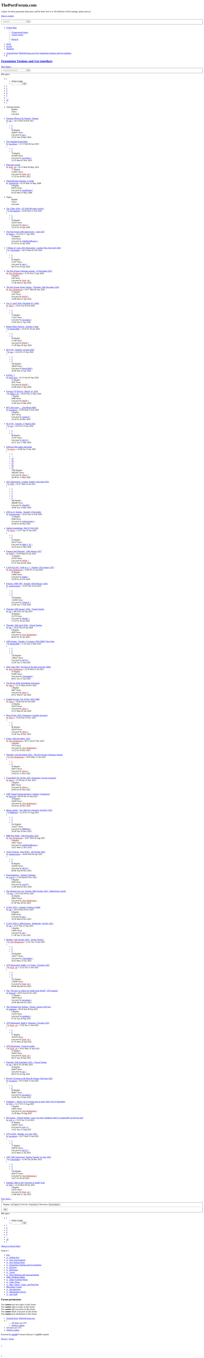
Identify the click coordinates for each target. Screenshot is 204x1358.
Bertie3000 (14, 329)
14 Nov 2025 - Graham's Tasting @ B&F (23, 907)
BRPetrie (14, 812)
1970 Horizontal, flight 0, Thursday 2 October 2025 (27, 1023)
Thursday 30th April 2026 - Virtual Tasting (24, 625)
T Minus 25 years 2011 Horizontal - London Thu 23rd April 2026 (33, 248)
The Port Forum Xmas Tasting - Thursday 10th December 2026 (32, 287)
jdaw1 (24, 225)
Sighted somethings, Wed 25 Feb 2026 (22, 528)
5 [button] (6, 95)
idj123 (24, 440)
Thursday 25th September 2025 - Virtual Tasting (26, 1062)
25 (12, 463)
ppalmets (12, 1009)
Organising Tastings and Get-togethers (26, 61)
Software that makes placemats (19, 447)
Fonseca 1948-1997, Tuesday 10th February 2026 (26, 584)
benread (12, 993)
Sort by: (30, 1204)
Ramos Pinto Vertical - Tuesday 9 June (22, 326)
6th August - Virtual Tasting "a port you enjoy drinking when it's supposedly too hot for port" (45, 1118)
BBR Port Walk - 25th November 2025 (22, 836)
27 (12, 468)
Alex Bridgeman (16, 273)
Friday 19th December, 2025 (18, 738)
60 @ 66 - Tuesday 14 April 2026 (20, 350)
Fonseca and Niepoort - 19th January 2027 (24, 551)
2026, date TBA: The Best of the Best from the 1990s (28, 667)
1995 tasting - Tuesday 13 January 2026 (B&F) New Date (30, 641)
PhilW (24, 296)
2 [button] (6, 88)
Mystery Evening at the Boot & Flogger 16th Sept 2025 (29, 1078)
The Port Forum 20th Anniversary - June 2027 (25, 232)
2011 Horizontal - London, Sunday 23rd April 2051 (27, 482)
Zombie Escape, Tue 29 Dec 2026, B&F (23, 699)
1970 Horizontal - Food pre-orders (20, 1046)
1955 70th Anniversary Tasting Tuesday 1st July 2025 (28, 1157)
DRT (12, 484)
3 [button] (6, 91)
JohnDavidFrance (29, 241)
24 (12, 461)
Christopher (15, 250)
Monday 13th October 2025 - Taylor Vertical (24, 940)
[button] (6, 79)
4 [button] (6, 93)
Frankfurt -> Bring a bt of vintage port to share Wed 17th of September (35, 1102)
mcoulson (13, 144)
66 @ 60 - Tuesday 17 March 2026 (20, 424)
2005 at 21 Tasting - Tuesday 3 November (23, 512)
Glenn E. (26, 602)
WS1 (11, 1104)
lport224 (12, 796)
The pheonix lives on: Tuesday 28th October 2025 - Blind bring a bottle (36, 891)
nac (10, 121)
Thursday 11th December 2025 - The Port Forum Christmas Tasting (34, 755)
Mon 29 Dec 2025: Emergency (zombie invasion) (26, 715)
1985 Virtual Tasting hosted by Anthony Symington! (28, 794)
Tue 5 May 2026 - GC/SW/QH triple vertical (25, 208)
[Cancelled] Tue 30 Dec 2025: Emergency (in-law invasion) (31, 778)
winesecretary (14, 514)
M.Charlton (15, 211)
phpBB (14, 1334)
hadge (11, 234)
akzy (24, 264)
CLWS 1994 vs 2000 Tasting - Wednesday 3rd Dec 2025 (29, 923)
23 (12, 458)
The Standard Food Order (17, 142)
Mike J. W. (14, 394)
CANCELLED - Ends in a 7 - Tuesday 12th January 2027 (30, 567)
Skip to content (7, 16)
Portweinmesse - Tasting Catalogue (21, 875)
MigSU (25, 618)
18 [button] (7, 100)
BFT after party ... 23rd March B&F (21, 407)
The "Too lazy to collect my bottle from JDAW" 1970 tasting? (32, 991)
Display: (12, 1204)
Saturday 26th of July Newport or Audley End (25, 1183)
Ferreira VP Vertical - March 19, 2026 (22, 391)
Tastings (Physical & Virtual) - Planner (22, 118)
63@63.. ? (10, 375)
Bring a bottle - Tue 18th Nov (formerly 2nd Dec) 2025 (29, 810)
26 (12, 466)
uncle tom (13, 377)
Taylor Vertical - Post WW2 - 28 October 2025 (25, 852)
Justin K (25, 417)
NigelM (25, 505)
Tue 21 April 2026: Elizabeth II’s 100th (22, 303)
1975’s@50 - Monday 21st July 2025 (21, 1134)
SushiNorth (13, 183)
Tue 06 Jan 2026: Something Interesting (23, 683)
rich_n (11, 1120)
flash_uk (12, 167)
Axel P (11, 877)
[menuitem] (19, 32)
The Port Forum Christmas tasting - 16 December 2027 (29, 271)
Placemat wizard (13, 165)
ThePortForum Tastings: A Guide (20, 181)
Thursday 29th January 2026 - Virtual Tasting (25, 609)
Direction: (49, 1204)
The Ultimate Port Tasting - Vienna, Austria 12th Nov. (28, 1007)
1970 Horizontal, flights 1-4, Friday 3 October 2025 (27, 965)
